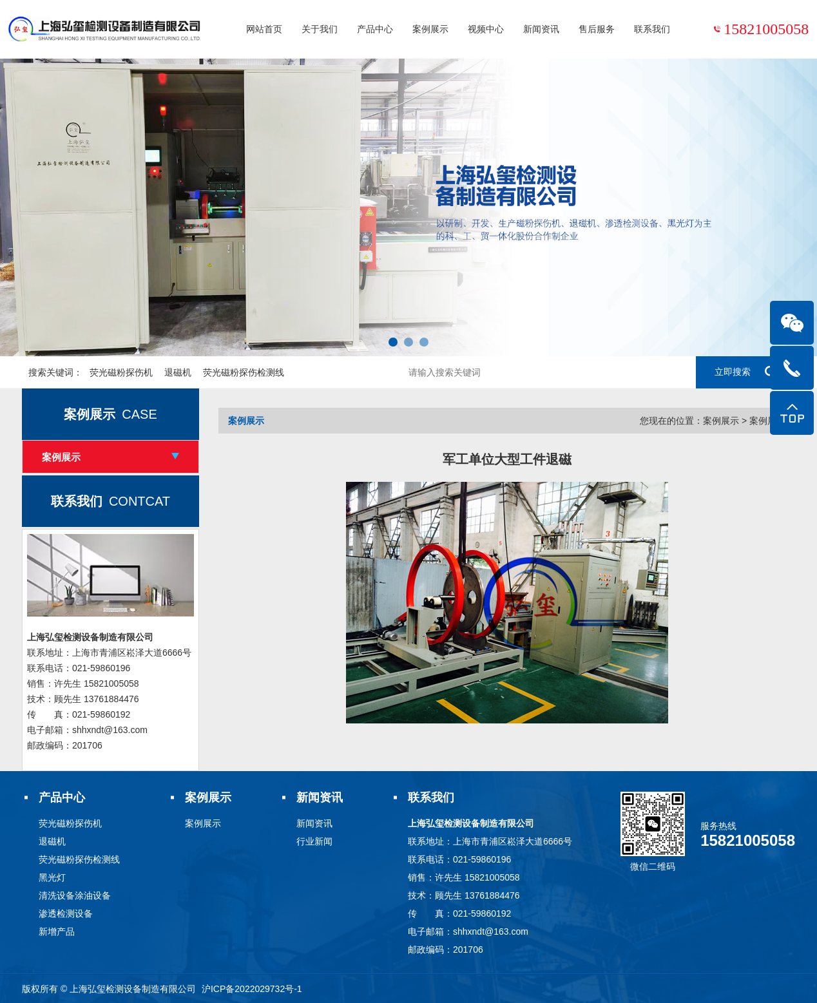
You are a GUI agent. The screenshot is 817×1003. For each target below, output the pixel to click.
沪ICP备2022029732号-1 (252, 989)
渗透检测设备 (66, 913)
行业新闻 (314, 841)
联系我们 (652, 29)
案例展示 (430, 29)
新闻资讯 (541, 29)
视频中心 (486, 29)
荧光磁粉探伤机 (121, 372)
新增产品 (57, 931)
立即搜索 (746, 372)
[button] (393, 342)
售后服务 (597, 29)
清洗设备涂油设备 (75, 895)
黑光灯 (52, 877)
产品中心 (375, 29)
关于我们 (320, 29)
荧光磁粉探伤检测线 (243, 372)
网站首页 (264, 29)
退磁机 (177, 372)
